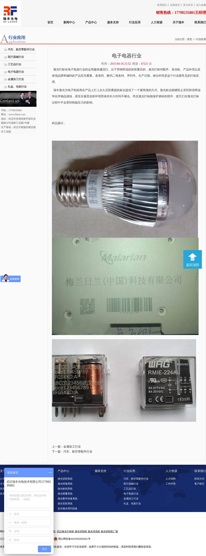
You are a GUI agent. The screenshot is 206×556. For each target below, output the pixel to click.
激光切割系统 (65, 478)
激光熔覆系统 (65, 493)
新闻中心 (69, 22)
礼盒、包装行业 (17, 86)
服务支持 (113, 22)
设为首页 (188, 5)
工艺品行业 (14, 64)
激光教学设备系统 (67, 498)
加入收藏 (201, 5)
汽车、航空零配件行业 (21, 49)
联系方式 (199, 478)
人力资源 (156, 22)
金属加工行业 (16, 79)
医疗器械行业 (16, 56)
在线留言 (175, 5)
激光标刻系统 (65, 488)
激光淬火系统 (65, 523)
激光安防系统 (65, 503)
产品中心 (91, 22)
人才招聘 (171, 478)
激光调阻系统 (65, 518)
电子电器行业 (16, 71)
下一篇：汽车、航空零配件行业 (72, 451)
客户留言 (199, 483)
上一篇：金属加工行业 (66, 446)
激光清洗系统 (65, 513)
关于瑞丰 (178, 22)
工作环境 (171, 483)
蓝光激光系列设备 (67, 508)
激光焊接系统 (65, 483)
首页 (50, 22)
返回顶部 (192, 265)
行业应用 (134, 22)
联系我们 (162, 5)
